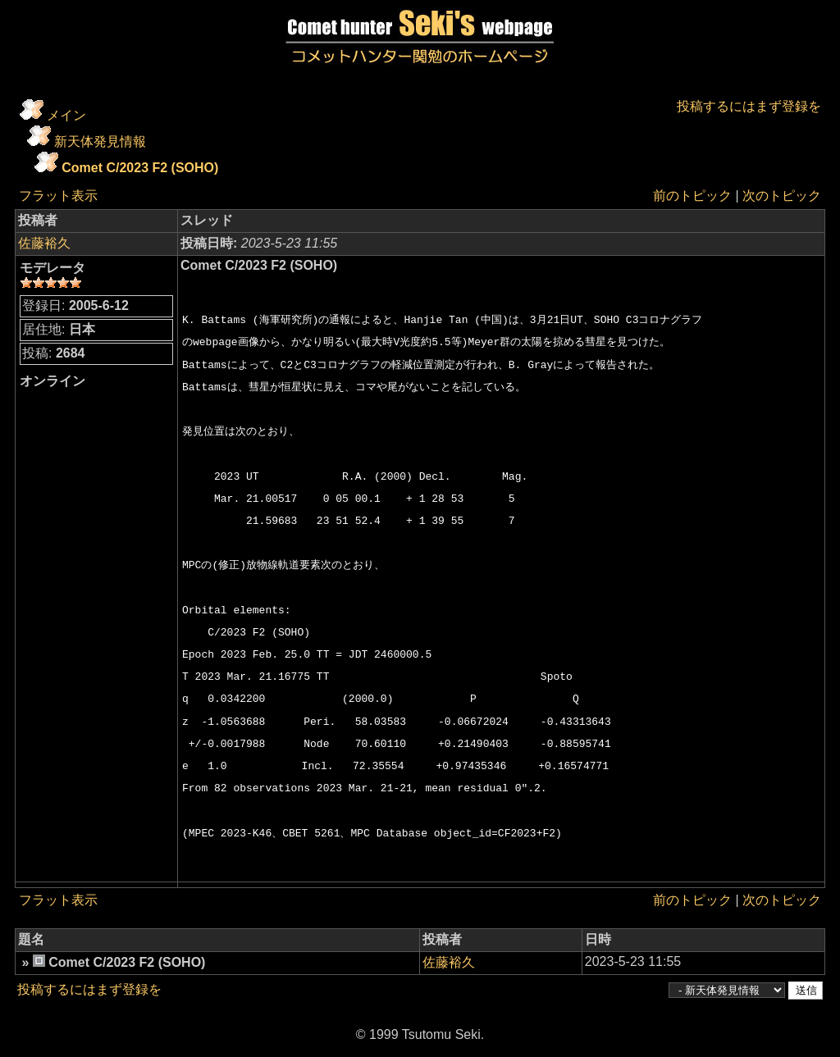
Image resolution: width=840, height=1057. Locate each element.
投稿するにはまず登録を (749, 106)
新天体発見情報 (100, 141)
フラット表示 (58, 196)
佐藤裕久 (44, 243)
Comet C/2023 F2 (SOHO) (140, 168)
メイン (66, 115)
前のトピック (692, 196)
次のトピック (781, 196)
